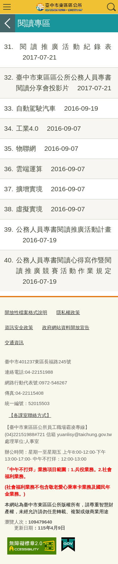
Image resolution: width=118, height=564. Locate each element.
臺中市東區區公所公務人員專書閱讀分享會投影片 (55, 82)
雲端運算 (42, 169)
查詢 (111, 7)
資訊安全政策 (19, 327)
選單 (7, 7)
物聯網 (39, 148)
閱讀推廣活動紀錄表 (55, 52)
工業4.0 (40, 128)
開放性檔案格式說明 (26, 312)
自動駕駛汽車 (49, 108)
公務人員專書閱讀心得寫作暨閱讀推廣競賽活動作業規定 (55, 271)
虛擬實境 (42, 209)
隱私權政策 (68, 312)
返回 (7, 23)
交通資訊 (14, 342)
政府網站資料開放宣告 (65, 327)
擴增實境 (42, 189)
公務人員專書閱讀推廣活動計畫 (55, 234)
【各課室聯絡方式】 (30, 415)
